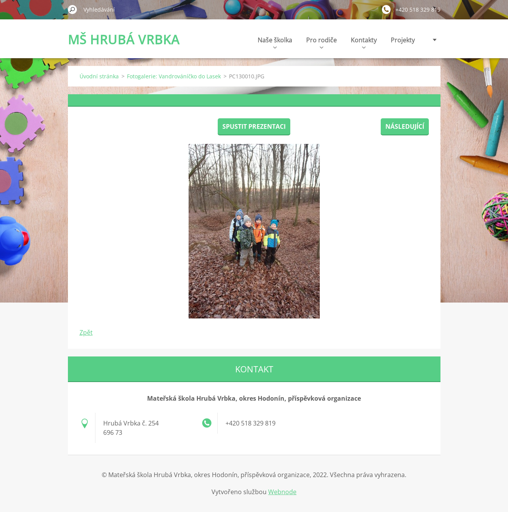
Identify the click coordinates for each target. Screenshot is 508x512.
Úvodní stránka (99, 76)
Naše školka (275, 42)
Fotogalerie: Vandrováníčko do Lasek (174, 76)
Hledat (72, 9)
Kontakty (364, 42)
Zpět (86, 332)
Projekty (403, 40)
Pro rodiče (321, 42)
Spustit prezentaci (254, 126)
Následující (404, 126)
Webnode (282, 492)
